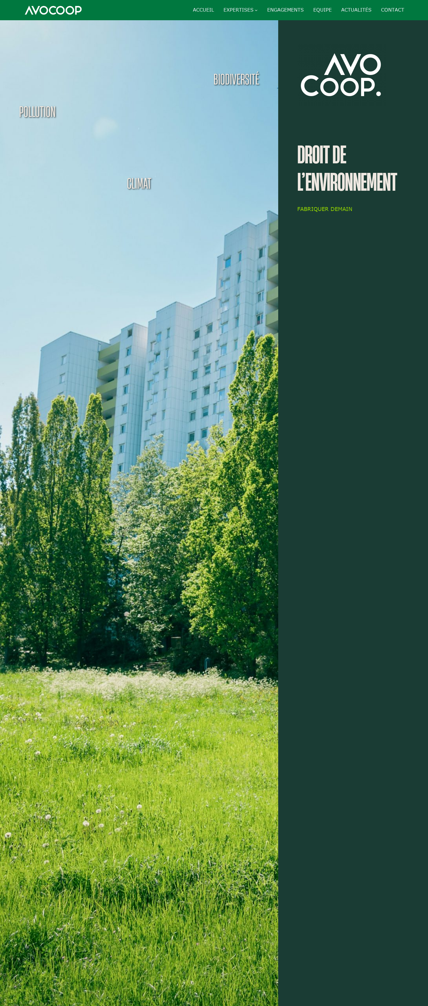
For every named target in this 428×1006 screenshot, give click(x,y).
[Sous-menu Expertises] (256, 10)
